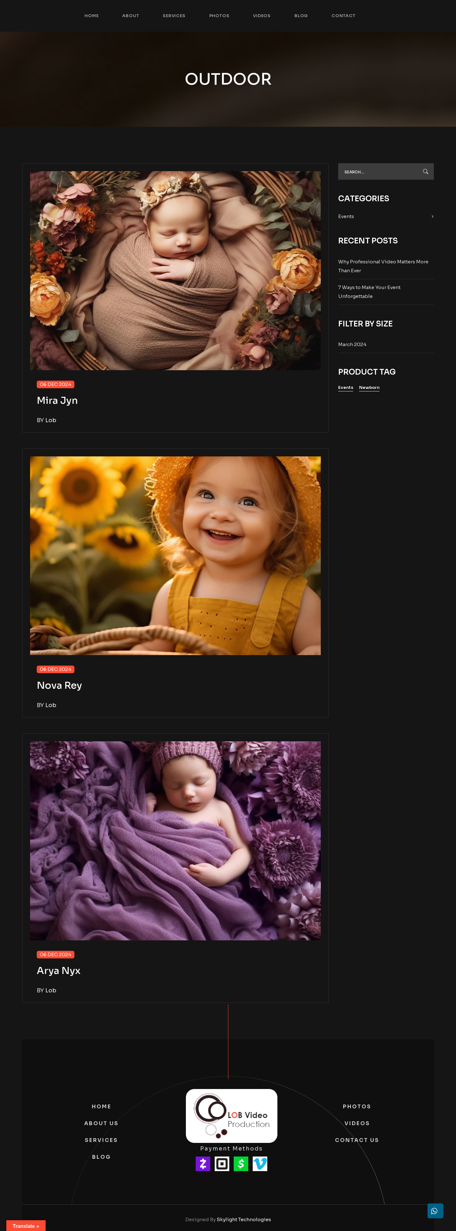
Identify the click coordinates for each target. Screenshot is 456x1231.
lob (50, 420)
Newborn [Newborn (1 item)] (369, 387)
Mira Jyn (57, 401)
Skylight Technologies (244, 1219)
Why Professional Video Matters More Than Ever (383, 266)
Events (346, 216)
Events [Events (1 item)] (345, 387)
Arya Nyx (58, 971)
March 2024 (352, 344)
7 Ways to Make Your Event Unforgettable (369, 291)
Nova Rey (59, 686)
